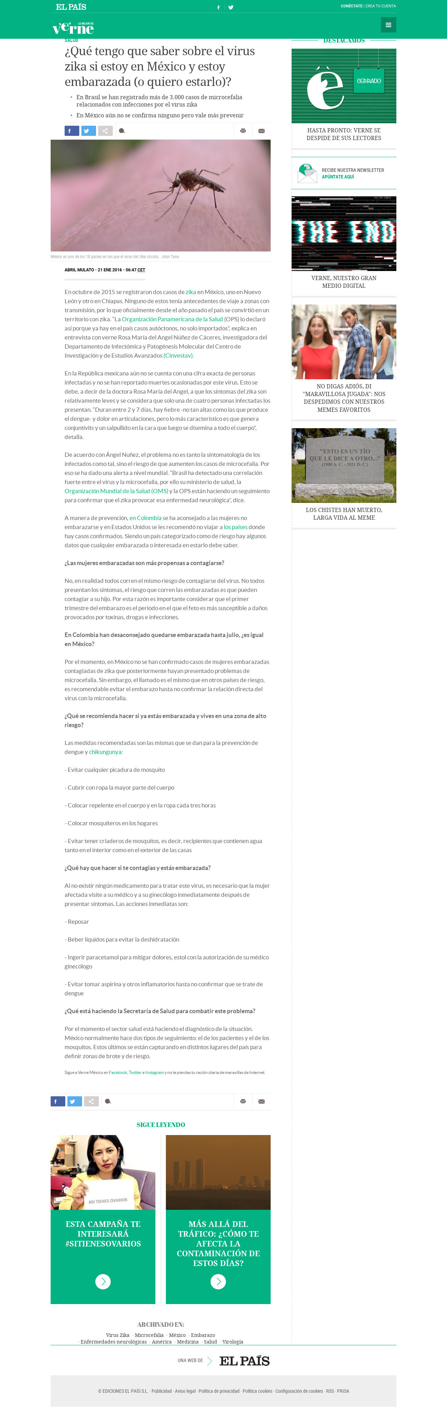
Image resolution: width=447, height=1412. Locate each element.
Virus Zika (118, 1335)
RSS (330, 1391)
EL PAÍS (245, 1360)
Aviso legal (185, 1391)
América (162, 1342)
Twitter (135, 1072)
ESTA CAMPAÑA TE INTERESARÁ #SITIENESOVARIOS (103, 1234)
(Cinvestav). (178, 355)
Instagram (154, 1072)
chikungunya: (106, 751)
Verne (73, 28)
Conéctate (351, 6)
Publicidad (162, 1391)
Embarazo (203, 1335)
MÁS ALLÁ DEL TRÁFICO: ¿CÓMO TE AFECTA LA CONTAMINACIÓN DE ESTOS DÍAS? (218, 1244)
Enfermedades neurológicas (114, 1342)
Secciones (388, 24)
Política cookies (257, 1391)
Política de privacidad (219, 1391)
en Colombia (146, 517)
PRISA (343, 1391)
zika (191, 291)
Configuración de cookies (299, 1391)
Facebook (118, 1072)
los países (236, 527)
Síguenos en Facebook (219, 6)
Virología (232, 1342)
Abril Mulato (79, 270)
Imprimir (243, 131)
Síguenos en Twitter (231, 6)
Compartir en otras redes (105, 131)
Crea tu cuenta (380, 6)
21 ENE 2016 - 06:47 (121, 270)
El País (72, 6)
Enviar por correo (261, 131)
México (177, 1335)
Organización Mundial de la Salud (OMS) (116, 491)
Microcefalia (149, 1335)
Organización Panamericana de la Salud (172, 319)
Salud (71, 40)
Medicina (188, 1342)
